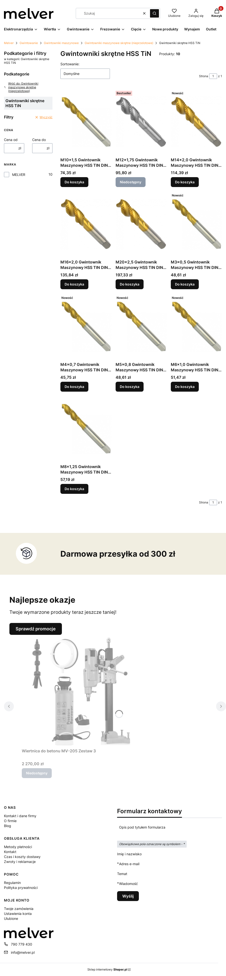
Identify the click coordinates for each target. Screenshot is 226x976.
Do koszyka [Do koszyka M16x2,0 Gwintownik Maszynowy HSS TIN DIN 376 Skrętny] (74, 284)
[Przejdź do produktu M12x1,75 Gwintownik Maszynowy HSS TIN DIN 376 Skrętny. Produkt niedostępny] (141, 122)
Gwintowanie (29, 43)
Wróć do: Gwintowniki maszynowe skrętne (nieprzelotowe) (21, 87)
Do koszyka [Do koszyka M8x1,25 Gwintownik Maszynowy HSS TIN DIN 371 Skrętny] (74, 489)
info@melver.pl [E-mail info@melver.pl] (23, 952)
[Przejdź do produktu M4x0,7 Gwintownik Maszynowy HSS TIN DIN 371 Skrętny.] (86, 326)
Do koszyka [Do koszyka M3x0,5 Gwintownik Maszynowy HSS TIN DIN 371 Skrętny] (185, 284)
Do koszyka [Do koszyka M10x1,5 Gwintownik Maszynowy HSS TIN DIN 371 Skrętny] (74, 182)
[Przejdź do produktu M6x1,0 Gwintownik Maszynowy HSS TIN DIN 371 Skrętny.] (196, 326)
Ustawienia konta (18, 913)
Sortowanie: (69, 64)
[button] (154, 13)
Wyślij (128, 896)
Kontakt (10, 852)
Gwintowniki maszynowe (61, 43)
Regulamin (12, 883)
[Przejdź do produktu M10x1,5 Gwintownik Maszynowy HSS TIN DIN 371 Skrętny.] (86, 122)
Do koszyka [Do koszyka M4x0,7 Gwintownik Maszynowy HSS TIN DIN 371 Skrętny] (74, 386)
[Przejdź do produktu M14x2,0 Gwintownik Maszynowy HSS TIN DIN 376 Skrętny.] (196, 122)
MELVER (18, 174)
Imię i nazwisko (129, 854)
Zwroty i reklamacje (20, 861)
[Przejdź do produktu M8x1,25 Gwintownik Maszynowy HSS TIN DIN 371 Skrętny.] (86, 429)
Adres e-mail (129, 863)
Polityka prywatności (21, 887)
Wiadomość (128, 883)
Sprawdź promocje (36, 628)
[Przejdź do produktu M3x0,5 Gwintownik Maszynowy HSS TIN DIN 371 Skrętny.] (196, 224)
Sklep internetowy (107, 969)
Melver (9, 43)
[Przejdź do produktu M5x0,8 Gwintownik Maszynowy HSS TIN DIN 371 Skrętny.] (141, 326)
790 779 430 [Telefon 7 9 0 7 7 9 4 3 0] (21, 944)
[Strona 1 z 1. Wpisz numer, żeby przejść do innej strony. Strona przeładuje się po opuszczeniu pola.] (213, 76)
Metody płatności (18, 847)
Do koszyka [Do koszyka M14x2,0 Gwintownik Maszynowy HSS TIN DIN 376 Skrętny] (185, 182)
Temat (122, 874)
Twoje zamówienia (18, 908)
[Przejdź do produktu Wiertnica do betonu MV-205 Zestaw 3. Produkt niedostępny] (84, 690)
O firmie (10, 821)
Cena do (39, 140)
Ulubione (11, 918)
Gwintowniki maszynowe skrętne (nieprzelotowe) (119, 43)
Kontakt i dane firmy (20, 816)
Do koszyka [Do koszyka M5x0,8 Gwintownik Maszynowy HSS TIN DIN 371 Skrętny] (129, 386)
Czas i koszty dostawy (22, 857)
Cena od (11, 140)
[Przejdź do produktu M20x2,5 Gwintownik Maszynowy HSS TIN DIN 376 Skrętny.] (141, 224)
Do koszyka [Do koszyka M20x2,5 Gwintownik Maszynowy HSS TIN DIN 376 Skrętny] (129, 284)
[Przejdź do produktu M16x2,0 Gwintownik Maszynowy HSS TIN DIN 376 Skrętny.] (86, 224)
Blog (7, 826)
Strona (203, 76)
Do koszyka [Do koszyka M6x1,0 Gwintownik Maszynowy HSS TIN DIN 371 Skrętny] (185, 386)
